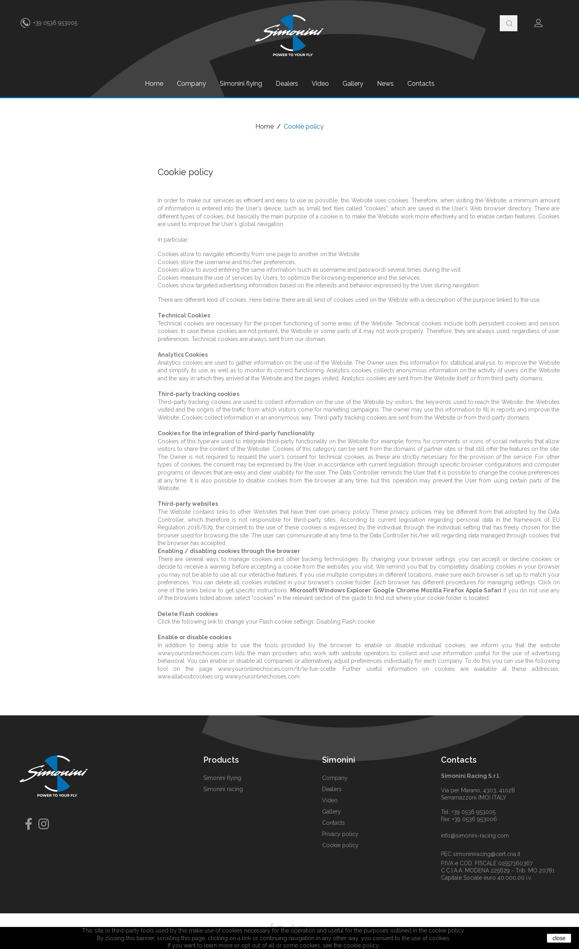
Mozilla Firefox (442, 590)
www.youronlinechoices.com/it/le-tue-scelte (277, 669)
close (559, 938)
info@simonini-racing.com (475, 835)
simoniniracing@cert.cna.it (486, 854)
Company (191, 83)
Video (320, 83)
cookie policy (361, 945)
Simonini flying (241, 83)
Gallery (353, 83)
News (385, 83)
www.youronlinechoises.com (262, 676)
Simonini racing (223, 789)
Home (154, 83)
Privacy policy (340, 834)
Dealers (287, 83)
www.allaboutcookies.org (190, 676)
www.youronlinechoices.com (195, 653)
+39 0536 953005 (55, 23)
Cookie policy (340, 845)
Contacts (421, 83)
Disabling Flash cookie (346, 621)
